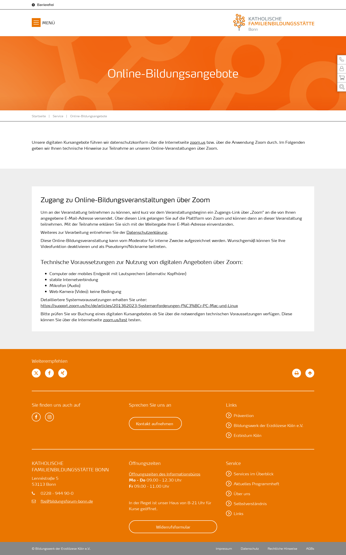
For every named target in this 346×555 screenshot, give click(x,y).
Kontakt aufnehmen (154, 423)
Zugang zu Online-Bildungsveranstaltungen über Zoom (125, 200)
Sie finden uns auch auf (56, 405)
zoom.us (197, 142)
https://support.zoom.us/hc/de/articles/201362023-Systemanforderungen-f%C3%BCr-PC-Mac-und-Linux (139, 305)
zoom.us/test (115, 319)
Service (58, 116)
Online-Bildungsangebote (88, 116)
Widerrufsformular (173, 527)
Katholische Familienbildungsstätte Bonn (70, 466)
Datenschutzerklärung (146, 232)
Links (231, 405)
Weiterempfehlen (50, 361)
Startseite (39, 116)
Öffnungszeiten (145, 463)
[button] (341, 59)
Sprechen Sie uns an (150, 405)
